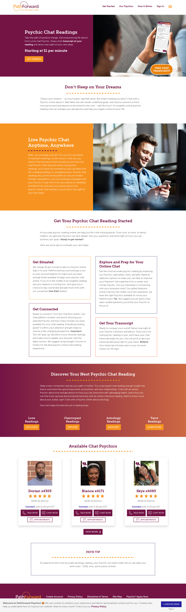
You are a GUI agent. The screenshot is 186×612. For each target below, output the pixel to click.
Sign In (160, 6)
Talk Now (29, 513)
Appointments (40, 519)
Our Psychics (126, 6)
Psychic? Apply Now (137, 596)
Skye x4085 (146, 491)
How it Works (145, 6)
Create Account (54, 596)
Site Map (117, 596)
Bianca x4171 (93, 491)
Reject (171, 609)
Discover (31, 427)
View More (93, 531)
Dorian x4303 (40, 491)
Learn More (154, 427)
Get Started (108, 6)
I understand (171, 604)
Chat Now (50, 513)
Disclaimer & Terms (97, 596)
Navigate (113, 427)
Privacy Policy (99, 606)
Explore (73, 427)
